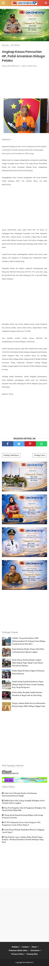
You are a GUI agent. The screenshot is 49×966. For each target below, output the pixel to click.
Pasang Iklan (32, 954)
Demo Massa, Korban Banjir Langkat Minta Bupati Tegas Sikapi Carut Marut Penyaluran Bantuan (27, 663)
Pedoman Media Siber (18, 950)
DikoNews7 (30, 962)
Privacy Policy (17, 954)
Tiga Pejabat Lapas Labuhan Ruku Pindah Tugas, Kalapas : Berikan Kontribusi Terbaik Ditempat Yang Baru (22, 839)
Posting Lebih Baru (11, 455)
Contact (25, 947)
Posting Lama (39, 455)
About (34, 947)
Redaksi (15, 947)
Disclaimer (35, 950)
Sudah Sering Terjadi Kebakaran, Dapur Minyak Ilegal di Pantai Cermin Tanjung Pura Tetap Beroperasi (27, 684)
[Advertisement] (24, 82)
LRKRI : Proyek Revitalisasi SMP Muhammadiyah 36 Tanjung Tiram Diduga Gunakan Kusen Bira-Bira (28, 641)
